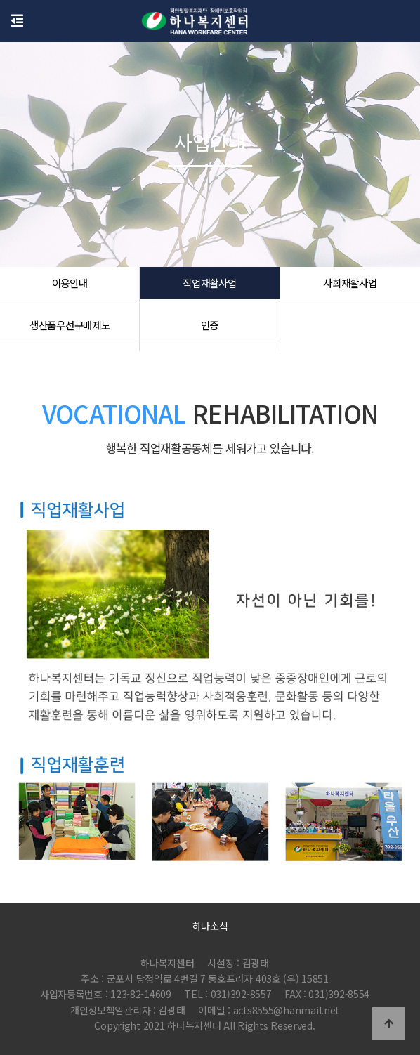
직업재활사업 (209, 288)
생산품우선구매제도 (69, 330)
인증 (209, 330)
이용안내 (70, 288)
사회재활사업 (350, 288)
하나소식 (210, 926)
